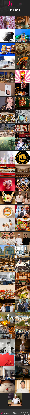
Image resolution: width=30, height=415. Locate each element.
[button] (20, 4)
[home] (10, 3)
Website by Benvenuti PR (27, 414)
